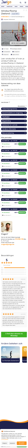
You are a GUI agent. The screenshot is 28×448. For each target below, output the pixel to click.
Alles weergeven (22, 106)
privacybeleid (4, 439)
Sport (2, 6)
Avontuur (9, 6)
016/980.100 (19, 239)
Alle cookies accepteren (21, 443)
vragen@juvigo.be (7, 244)
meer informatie (4, 102)
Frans (21, 6)
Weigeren (4, 443)
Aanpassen (12, 443)
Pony (16, 6)
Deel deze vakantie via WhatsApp (14, 335)
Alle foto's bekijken (18, 43)
